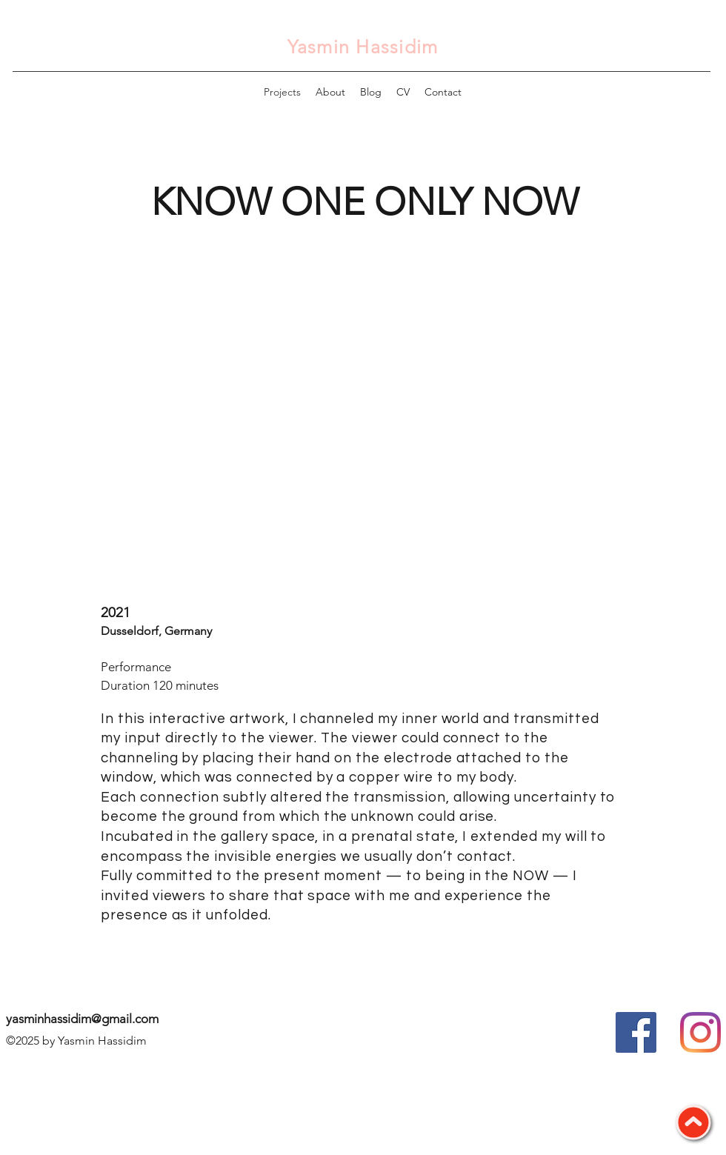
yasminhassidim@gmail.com (82, 1018)
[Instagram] (700, 1032)
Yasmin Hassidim (363, 47)
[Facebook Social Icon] (636, 1032)
